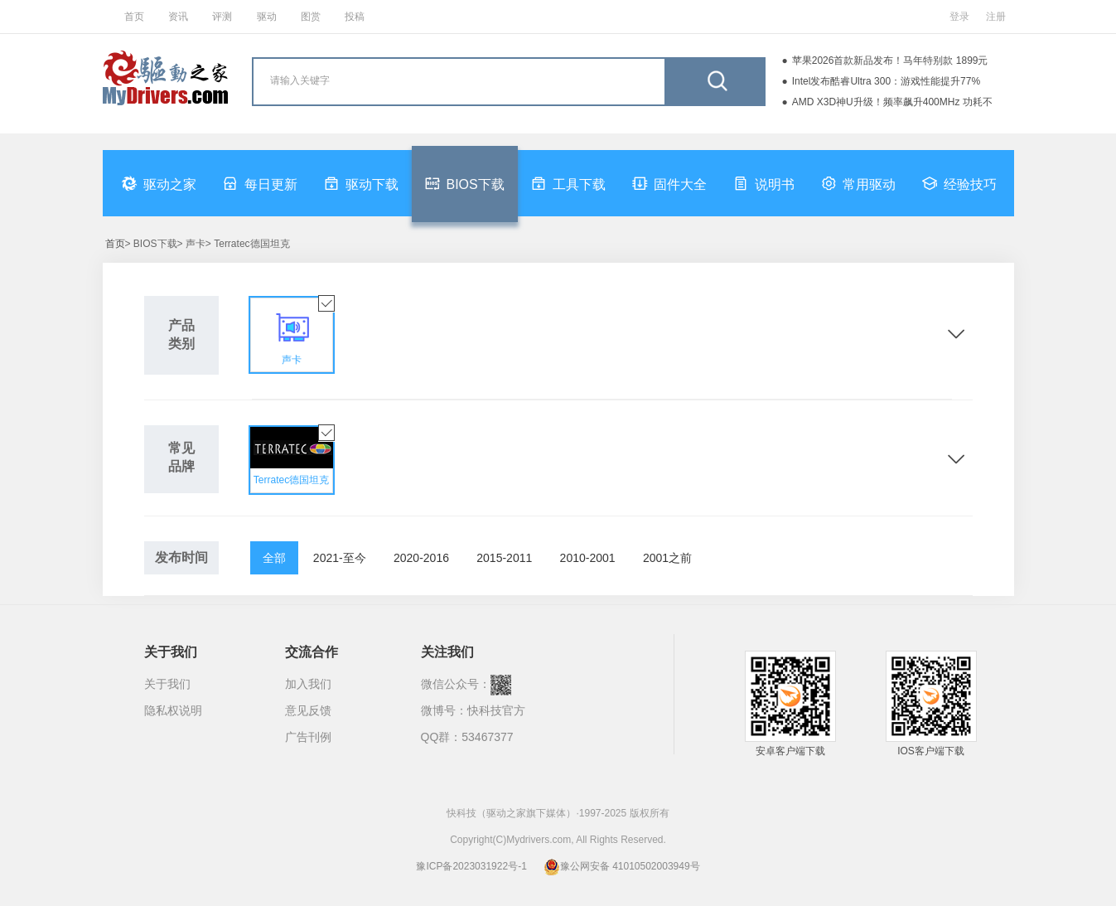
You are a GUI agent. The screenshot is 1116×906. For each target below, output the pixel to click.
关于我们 (167, 683)
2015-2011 (504, 557)
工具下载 (568, 183)
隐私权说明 (173, 710)
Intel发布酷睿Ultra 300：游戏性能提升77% (886, 81)
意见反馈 (308, 710)
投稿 (355, 16)
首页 (134, 16)
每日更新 (260, 183)
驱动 (267, 16)
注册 (996, 16)
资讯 (178, 16)
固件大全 (669, 183)
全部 (274, 557)
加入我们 (308, 683)
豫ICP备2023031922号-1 (471, 866)
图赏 (311, 16)
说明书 (764, 183)
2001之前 (667, 557)
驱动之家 (159, 183)
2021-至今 (339, 557)
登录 (959, 16)
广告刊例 (308, 737)
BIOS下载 (465, 183)
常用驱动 (858, 183)
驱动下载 (361, 183)
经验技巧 (959, 183)
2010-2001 (588, 557)
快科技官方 (496, 710)
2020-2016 (421, 557)
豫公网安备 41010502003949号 (622, 866)
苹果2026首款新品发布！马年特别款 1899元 (890, 60)
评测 (222, 16)
